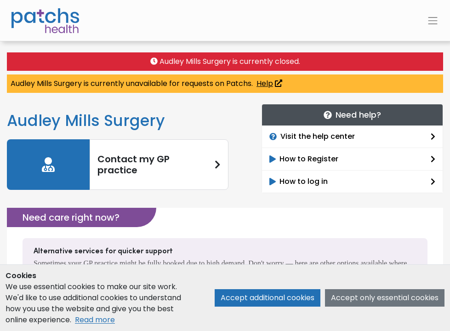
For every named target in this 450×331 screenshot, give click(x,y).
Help (269, 83)
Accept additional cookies (267, 297)
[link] (117, 164)
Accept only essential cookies (385, 297)
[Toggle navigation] (433, 21)
